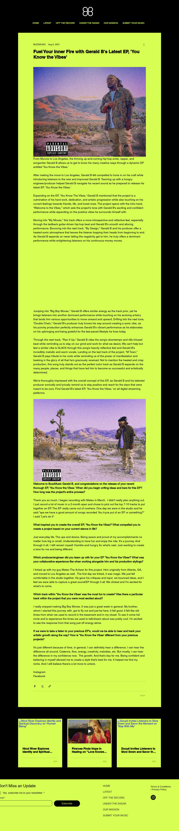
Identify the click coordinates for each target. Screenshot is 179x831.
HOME (106, 786)
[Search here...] (163, 5)
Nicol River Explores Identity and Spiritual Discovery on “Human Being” (37, 750)
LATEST (107, 792)
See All (157, 713)
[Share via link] (49, 686)
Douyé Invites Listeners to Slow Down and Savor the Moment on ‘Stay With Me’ (138, 750)
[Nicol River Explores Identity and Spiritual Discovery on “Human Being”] (40, 731)
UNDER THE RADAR (113, 803)
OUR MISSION (111, 809)
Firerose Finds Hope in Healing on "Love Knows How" (88, 750)
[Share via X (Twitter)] (42, 686)
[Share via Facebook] (34, 686)
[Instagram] (153, 797)
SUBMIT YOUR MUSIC (113, 815)
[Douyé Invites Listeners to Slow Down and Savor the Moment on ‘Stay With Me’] (139, 731)
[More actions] (144, 44)
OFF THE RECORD (113, 797)
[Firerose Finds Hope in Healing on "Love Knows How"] (89, 731)
